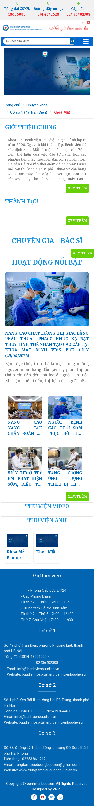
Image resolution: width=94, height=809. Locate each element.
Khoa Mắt (61, 112)
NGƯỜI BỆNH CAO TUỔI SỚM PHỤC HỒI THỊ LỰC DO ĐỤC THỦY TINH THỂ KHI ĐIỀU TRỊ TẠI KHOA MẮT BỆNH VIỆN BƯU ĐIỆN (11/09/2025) (65, 430)
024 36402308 (78, 14)
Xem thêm (77, 188)
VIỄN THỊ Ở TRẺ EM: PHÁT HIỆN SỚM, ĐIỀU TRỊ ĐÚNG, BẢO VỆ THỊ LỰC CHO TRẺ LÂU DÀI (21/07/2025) (25, 481)
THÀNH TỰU (21, 201)
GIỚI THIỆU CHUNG (31, 127)
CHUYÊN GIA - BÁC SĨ (47, 241)
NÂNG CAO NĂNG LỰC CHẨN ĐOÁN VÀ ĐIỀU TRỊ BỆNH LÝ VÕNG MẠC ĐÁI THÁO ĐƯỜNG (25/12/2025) (25, 430)
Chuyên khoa (37, 105)
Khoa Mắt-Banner (17, 549)
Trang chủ (12, 105)
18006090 (17, 14)
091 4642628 (48, 14)
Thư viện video (47, 508)
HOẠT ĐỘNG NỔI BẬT (47, 262)
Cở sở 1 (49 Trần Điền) (28, 112)
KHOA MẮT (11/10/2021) (47, 159)
